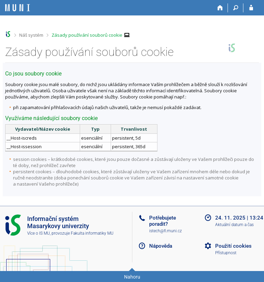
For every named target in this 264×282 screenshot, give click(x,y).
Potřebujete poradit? (162, 221)
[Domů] (220, 7)
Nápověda (160, 246)
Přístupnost (225, 252)
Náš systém (31, 35)
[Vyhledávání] (235, 7)
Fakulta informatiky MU (92, 233)
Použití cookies (233, 246)
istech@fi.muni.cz (165, 230)
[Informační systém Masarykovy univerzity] (17, 7)
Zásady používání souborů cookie (87, 35)
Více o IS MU (38, 233)
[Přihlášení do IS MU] (251, 7)
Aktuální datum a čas (234, 224)
